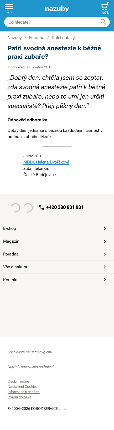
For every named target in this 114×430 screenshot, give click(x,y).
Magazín (55, 241)
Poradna (55, 254)
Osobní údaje (18, 381)
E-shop (55, 228)
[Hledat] (103, 22)
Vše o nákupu (55, 267)
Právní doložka (20, 397)
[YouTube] (25, 296)
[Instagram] (37, 296)
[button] (9, 8)
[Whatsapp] (50, 296)
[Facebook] (12, 296)
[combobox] (57, 22)
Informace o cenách (24, 392)
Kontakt (55, 280)
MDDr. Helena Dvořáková (46, 162)
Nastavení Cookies (23, 386)
